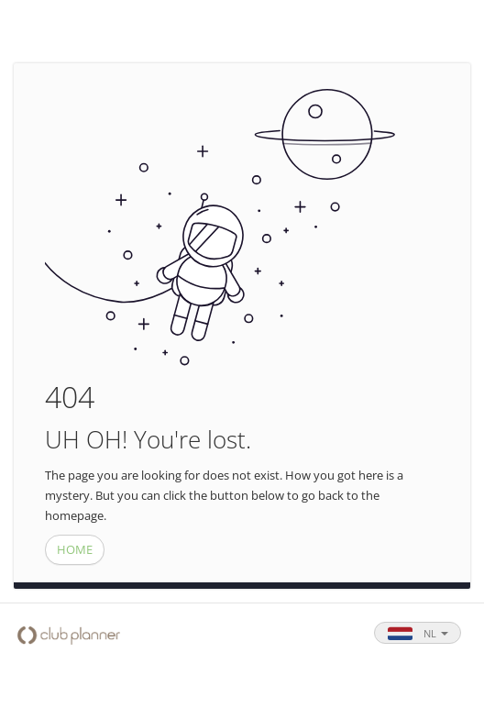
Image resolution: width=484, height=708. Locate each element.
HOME (75, 549)
